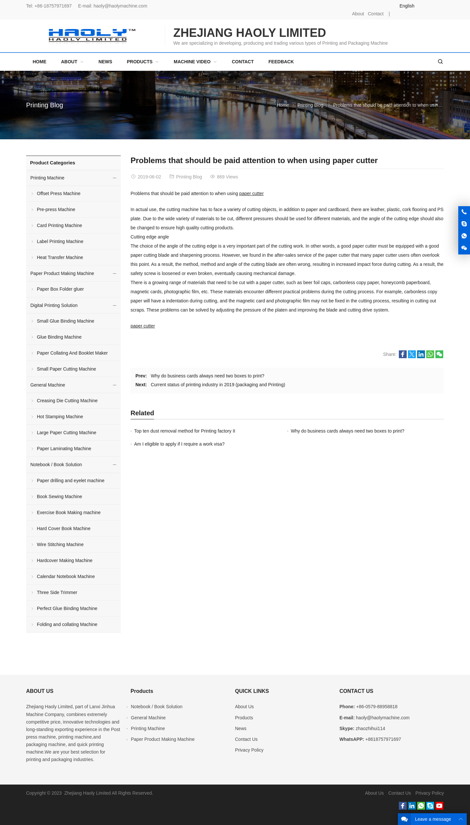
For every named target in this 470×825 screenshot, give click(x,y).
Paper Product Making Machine (62, 273)
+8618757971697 (383, 739)
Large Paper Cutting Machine (66, 432)
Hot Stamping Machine (60, 416)
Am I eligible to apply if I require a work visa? (179, 444)
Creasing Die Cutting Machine (67, 400)
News (240, 728)
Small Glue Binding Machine (65, 321)
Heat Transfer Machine (60, 257)
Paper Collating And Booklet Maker (72, 353)
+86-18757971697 (53, 5)
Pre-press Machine (56, 209)
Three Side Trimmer (57, 592)
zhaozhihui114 (370, 728)
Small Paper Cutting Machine (66, 369)
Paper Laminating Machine (64, 448)
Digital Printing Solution (54, 305)
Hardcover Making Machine (64, 560)
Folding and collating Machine (67, 624)
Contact (376, 13)
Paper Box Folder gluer (60, 289)
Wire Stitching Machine (60, 544)
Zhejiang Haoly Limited (49, 706)
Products (244, 717)
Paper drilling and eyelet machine (70, 480)
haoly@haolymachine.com (120, 5)
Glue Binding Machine (59, 337)
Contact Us (246, 739)
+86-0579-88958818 (377, 706)
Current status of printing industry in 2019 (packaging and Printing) (218, 384)
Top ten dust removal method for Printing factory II (184, 431)
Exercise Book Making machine (69, 512)
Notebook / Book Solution (56, 464)
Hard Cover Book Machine (63, 528)
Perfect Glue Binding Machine (67, 608)
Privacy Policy (249, 750)
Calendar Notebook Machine (66, 576)
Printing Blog (44, 105)
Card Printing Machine (59, 225)
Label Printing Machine (60, 241)
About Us (244, 706)
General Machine (47, 385)
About (358, 13)
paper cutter (251, 193)
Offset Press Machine (59, 193)
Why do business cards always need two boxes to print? (207, 375)
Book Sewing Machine (59, 496)
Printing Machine (47, 177)
